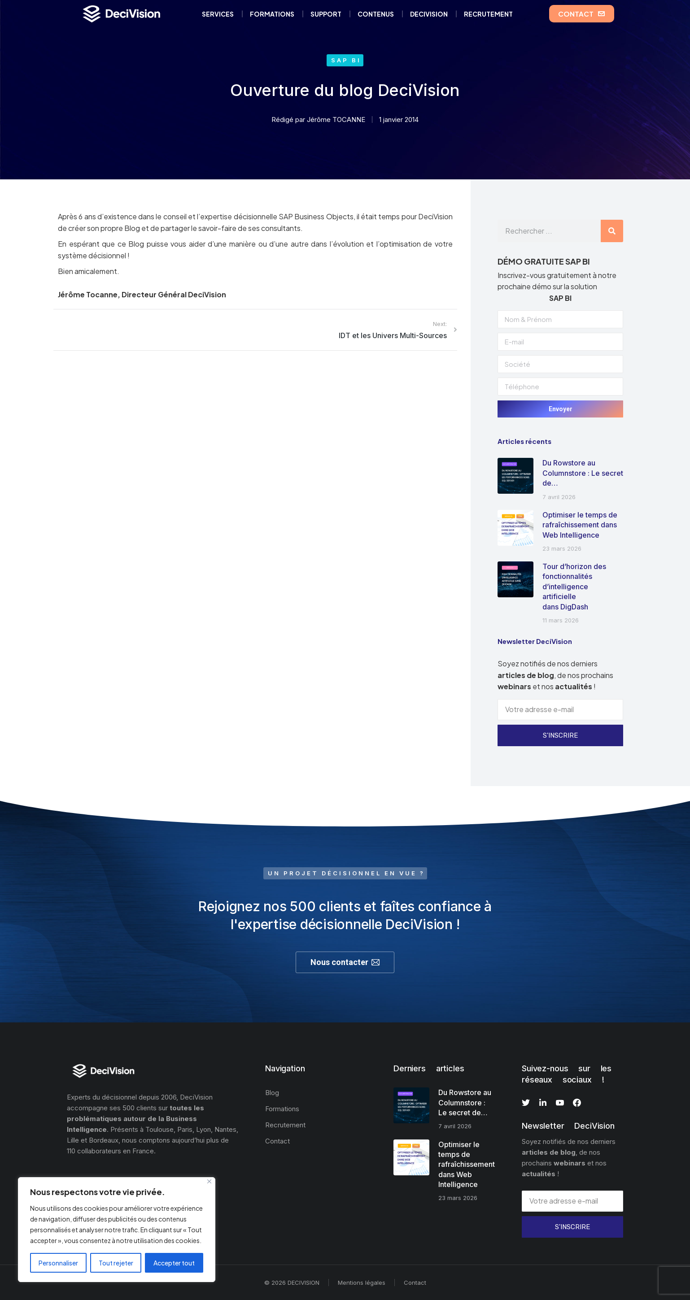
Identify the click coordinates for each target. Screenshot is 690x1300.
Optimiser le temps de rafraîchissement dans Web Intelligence (579, 524)
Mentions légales (361, 1282)
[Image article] (515, 476)
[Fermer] (209, 1181)
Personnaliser (58, 1263)
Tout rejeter (116, 1263)
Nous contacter (345, 962)
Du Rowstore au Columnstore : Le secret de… (582, 472)
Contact (415, 1282)
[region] (116, 1229)
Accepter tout (174, 1263)
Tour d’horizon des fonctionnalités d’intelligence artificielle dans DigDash (574, 586)
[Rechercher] (612, 231)
